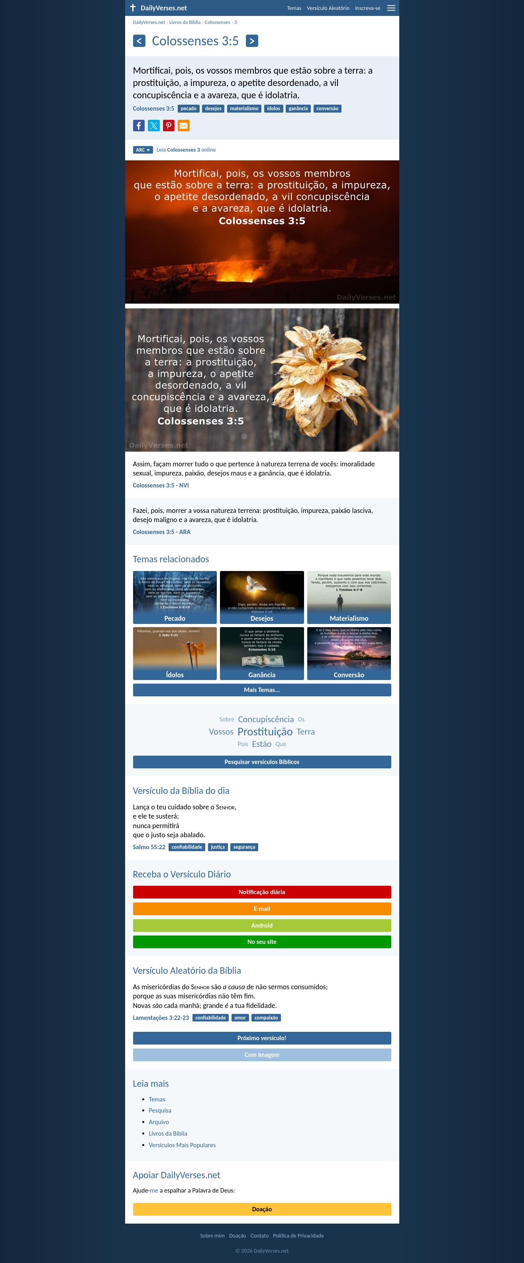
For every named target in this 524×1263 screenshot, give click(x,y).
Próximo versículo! (262, 1038)
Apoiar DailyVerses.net (177, 1175)
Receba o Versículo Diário (182, 874)
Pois (243, 744)
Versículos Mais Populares (182, 1145)
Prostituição (265, 732)
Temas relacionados (171, 559)
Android (262, 925)
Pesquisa (160, 1110)
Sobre (227, 719)
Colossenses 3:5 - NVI (161, 485)
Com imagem (262, 1054)
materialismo (244, 108)
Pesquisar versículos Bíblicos (262, 762)
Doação (262, 1209)
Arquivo (159, 1122)
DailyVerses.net (149, 22)
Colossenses (217, 22)
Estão (261, 744)
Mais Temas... (262, 690)
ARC (143, 150)
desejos (213, 108)
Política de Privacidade (298, 1235)
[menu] (391, 11)
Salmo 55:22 (149, 847)
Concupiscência (266, 719)
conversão (327, 108)
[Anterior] (139, 41)
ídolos (273, 108)
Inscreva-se (367, 8)
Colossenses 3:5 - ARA (162, 532)
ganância (298, 108)
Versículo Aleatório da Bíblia (187, 970)
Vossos (221, 731)
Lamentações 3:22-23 (161, 1017)
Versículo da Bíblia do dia (181, 790)
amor (240, 1018)
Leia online (186, 149)
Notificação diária (262, 892)
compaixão (266, 1018)
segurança (244, 847)
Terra (305, 731)
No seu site (262, 941)
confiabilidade (187, 847)
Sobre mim (212, 1235)
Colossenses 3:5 (154, 108)
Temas (294, 8)
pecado (188, 108)
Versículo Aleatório (328, 8)
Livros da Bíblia (185, 22)
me (154, 1190)
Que (280, 744)
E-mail (262, 908)
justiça (218, 847)
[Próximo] (252, 41)
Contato (260, 1235)
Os (301, 719)
